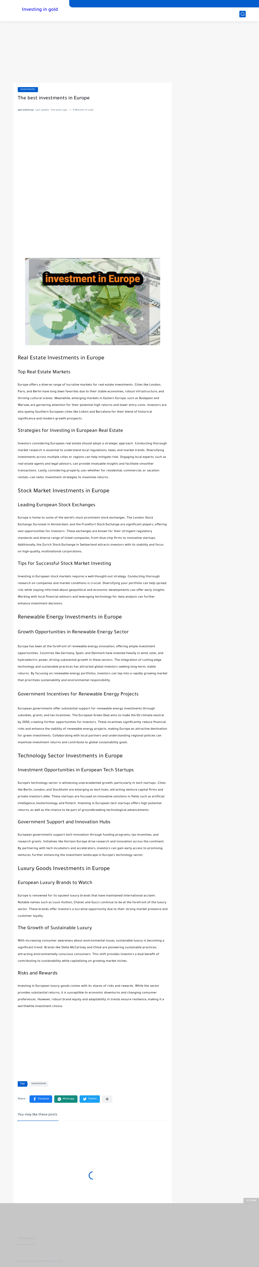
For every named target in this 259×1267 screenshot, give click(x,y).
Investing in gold (40, 10)
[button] (41, 1099)
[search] (242, 14)
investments (27, 89)
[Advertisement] (129, 1235)
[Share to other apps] (107, 1099)
